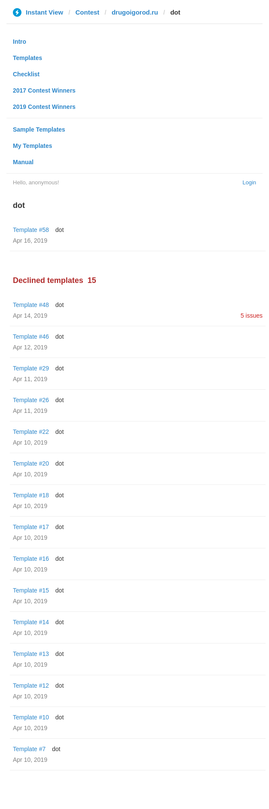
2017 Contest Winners (44, 90)
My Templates (32, 145)
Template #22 (31, 431)
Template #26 (31, 400)
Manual (23, 162)
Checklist (26, 74)
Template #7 (29, 749)
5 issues (252, 315)
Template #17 (31, 526)
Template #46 (31, 336)
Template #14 (31, 622)
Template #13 (31, 653)
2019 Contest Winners (44, 106)
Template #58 (31, 229)
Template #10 (31, 717)
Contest (88, 12)
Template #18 (31, 495)
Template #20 (31, 463)
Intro (19, 41)
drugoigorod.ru (135, 12)
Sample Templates (39, 129)
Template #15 (31, 590)
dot (59, 229)
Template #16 (31, 558)
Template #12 (31, 685)
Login (249, 182)
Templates (27, 57)
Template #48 (31, 304)
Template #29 (31, 368)
